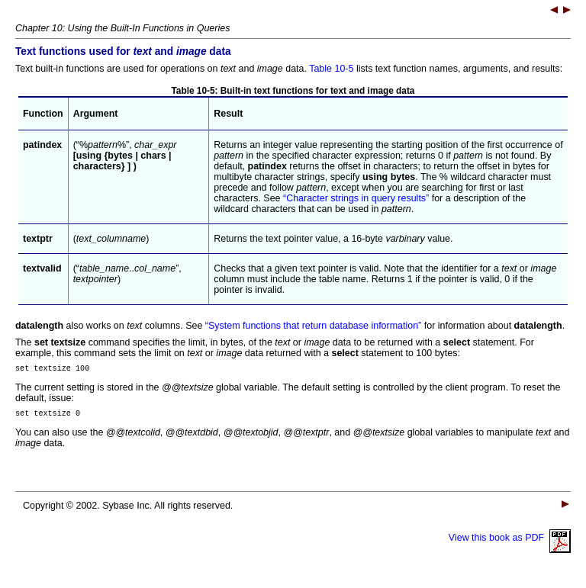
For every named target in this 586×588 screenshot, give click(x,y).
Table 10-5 (331, 68)
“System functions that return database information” (313, 325)
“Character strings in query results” (356, 198)
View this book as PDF (510, 542)
